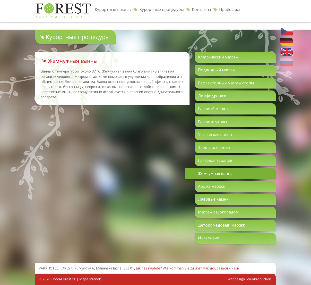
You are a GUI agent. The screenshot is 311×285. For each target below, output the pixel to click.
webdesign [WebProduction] (250, 279)
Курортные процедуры (161, 9)
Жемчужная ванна (215, 173)
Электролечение (214, 147)
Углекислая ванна (215, 134)
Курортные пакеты (113, 9)
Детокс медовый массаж (221, 225)
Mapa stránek (90, 279)
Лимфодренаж (212, 95)
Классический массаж (218, 57)
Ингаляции (208, 238)
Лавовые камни (213, 199)
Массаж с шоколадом (218, 212)
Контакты (201, 9)
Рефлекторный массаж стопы (226, 83)
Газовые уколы (212, 121)
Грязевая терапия (215, 160)
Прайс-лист (230, 9)
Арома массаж (211, 186)
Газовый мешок (213, 108)
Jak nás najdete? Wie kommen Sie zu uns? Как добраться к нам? (188, 268)
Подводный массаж (216, 70)
